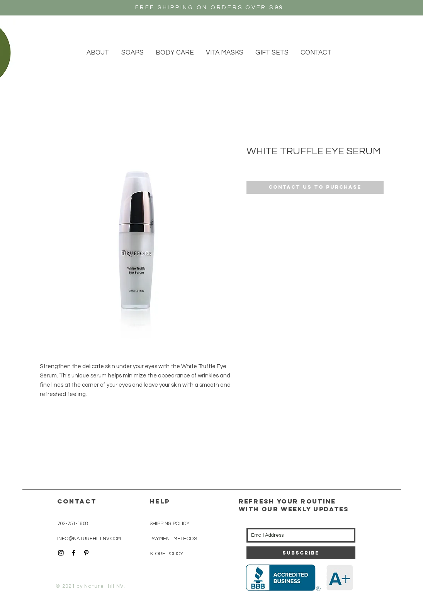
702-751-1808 (72, 523)
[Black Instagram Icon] (61, 552)
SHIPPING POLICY (169, 523)
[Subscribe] (300, 552)
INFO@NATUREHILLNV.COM (89, 538)
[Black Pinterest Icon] (86, 552)
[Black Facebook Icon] (73, 552)
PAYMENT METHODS (173, 538)
